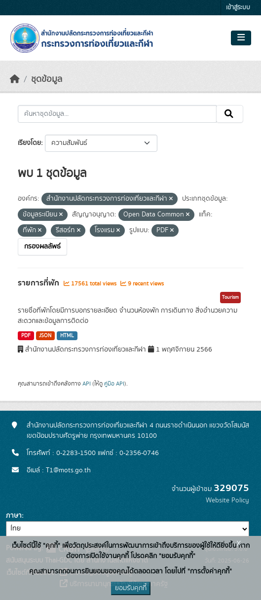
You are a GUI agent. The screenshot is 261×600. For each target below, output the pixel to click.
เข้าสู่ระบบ (238, 7)
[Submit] (229, 114)
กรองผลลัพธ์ (42, 246)
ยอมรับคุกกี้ (131, 588)
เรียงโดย (29, 143)
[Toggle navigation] (241, 38)
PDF (26, 336)
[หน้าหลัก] (15, 79)
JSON (45, 336)
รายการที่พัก (39, 283)
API (86, 383)
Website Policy (227, 500)
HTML (67, 336)
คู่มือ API (114, 383)
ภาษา (14, 516)
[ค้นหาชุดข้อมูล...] (117, 114)
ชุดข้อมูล (46, 79)
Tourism (230, 297)
